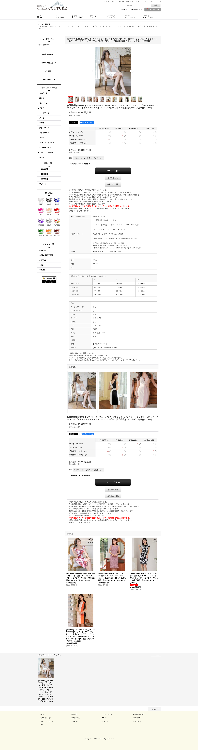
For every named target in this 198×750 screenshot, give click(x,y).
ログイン (124, 9)
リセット (156, 655)
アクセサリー (44, 133)
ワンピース (43, 103)
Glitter (41, 265)
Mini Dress (151, 16)
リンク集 (105, 721)
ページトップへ (155, 709)
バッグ (41, 138)
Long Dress (116, 16)
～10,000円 (43, 169)
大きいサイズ (44, 128)
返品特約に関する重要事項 (80, 164)
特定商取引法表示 (138, 714)
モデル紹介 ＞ (49, 79)
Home (46, 16)
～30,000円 (43, 179)
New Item (63, 16)
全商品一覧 (43, 93)
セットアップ (44, 113)
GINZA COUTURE (46, 255)
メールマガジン (107, 714)
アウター (42, 123)
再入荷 (41, 98)
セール (41, 157)
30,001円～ (43, 184)
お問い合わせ (113, 178)
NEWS (104, 718)
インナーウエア (45, 148)
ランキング (74, 721)
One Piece (98, 16)
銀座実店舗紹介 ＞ (49, 63)
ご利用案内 (136, 718)
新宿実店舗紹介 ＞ (49, 54)
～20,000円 (43, 174)
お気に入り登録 (113, 184)
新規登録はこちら (136, 9)
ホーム (42, 714)
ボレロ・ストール (46, 152)
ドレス (41, 108)
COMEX (42, 270)
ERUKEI (42, 250)
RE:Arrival (81, 16)
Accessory (134, 16)
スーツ (41, 118)
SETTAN (42, 260)
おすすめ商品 (75, 718)
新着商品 (74, 714)
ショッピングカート (46, 721)
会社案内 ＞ (49, 71)
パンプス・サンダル (46, 143)
